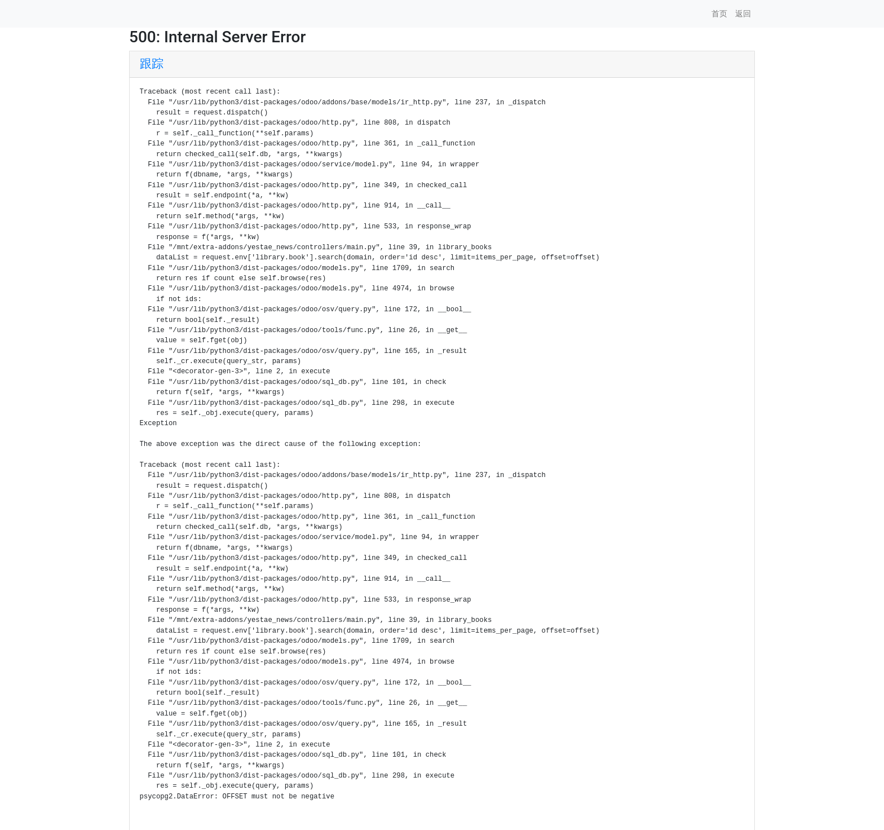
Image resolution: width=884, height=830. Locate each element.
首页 (719, 13)
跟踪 (151, 63)
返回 (743, 13)
